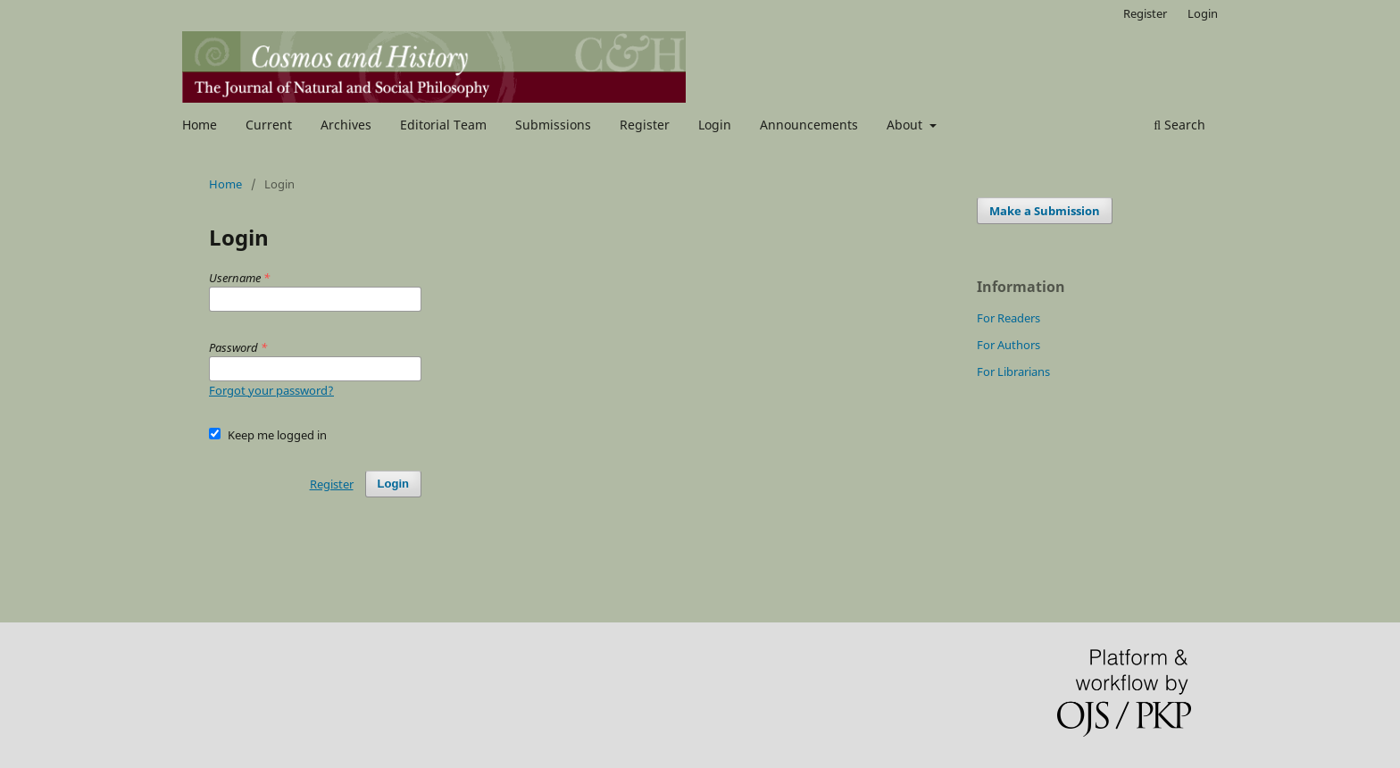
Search (1179, 124)
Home (199, 124)
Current (269, 124)
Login (714, 124)
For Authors (1008, 345)
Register (645, 124)
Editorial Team (443, 124)
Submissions (553, 124)
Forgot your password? (271, 390)
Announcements (809, 124)
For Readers (1008, 318)
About (906, 124)
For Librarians (1013, 371)
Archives (346, 124)
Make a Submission (1044, 211)
